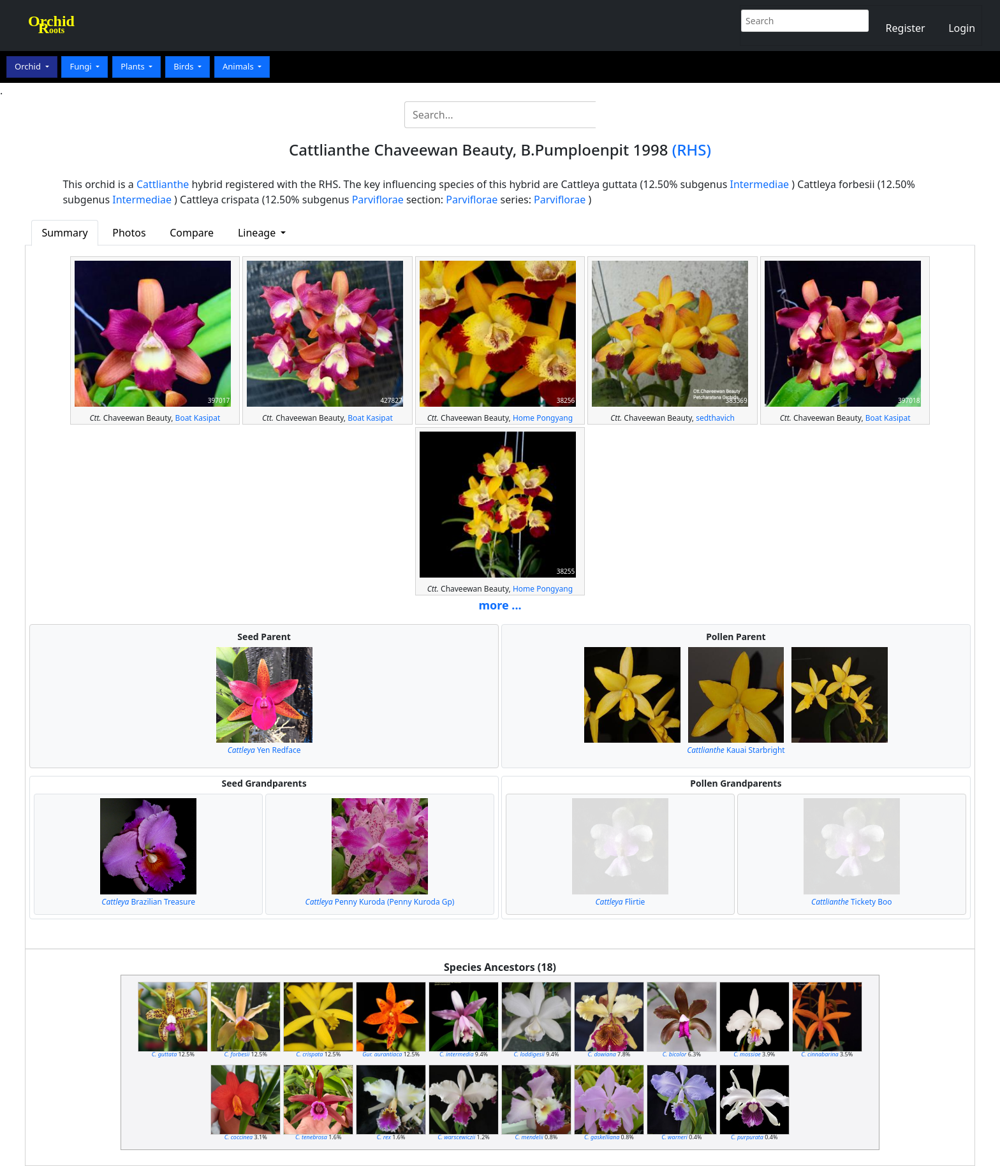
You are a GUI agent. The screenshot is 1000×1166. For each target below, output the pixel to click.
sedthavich (715, 417)
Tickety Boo (851, 901)
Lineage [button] (258, 233)
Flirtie (620, 901)
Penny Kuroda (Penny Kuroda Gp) (380, 901)
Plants (134, 66)
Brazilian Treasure (148, 901)
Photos (128, 233)
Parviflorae (378, 200)
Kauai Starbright (736, 750)
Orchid (29, 66)
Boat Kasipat (198, 417)
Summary (64, 233)
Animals (239, 66)
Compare (192, 233)
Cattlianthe (162, 184)
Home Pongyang (543, 417)
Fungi (82, 66)
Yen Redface (264, 750)
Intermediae (759, 184)
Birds (184, 66)
